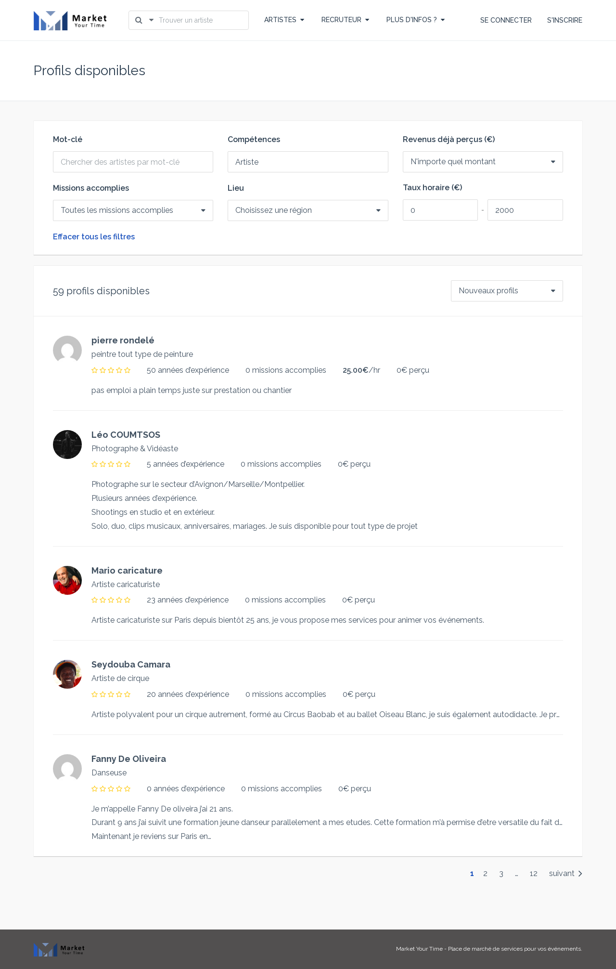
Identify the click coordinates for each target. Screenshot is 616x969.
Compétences (254, 140)
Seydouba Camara (130, 664)
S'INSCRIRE (564, 20)
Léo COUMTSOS (125, 435)
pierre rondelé (122, 340)
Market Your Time (419, 948)
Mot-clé (67, 140)
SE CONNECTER (506, 20)
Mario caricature (127, 570)
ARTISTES (284, 20)
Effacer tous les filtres (94, 237)
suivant (565, 873)
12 (534, 873)
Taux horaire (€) (432, 188)
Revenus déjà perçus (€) (449, 140)
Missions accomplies (91, 188)
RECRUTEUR (345, 20)
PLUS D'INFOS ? (415, 20)
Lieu (236, 188)
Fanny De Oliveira (128, 759)
